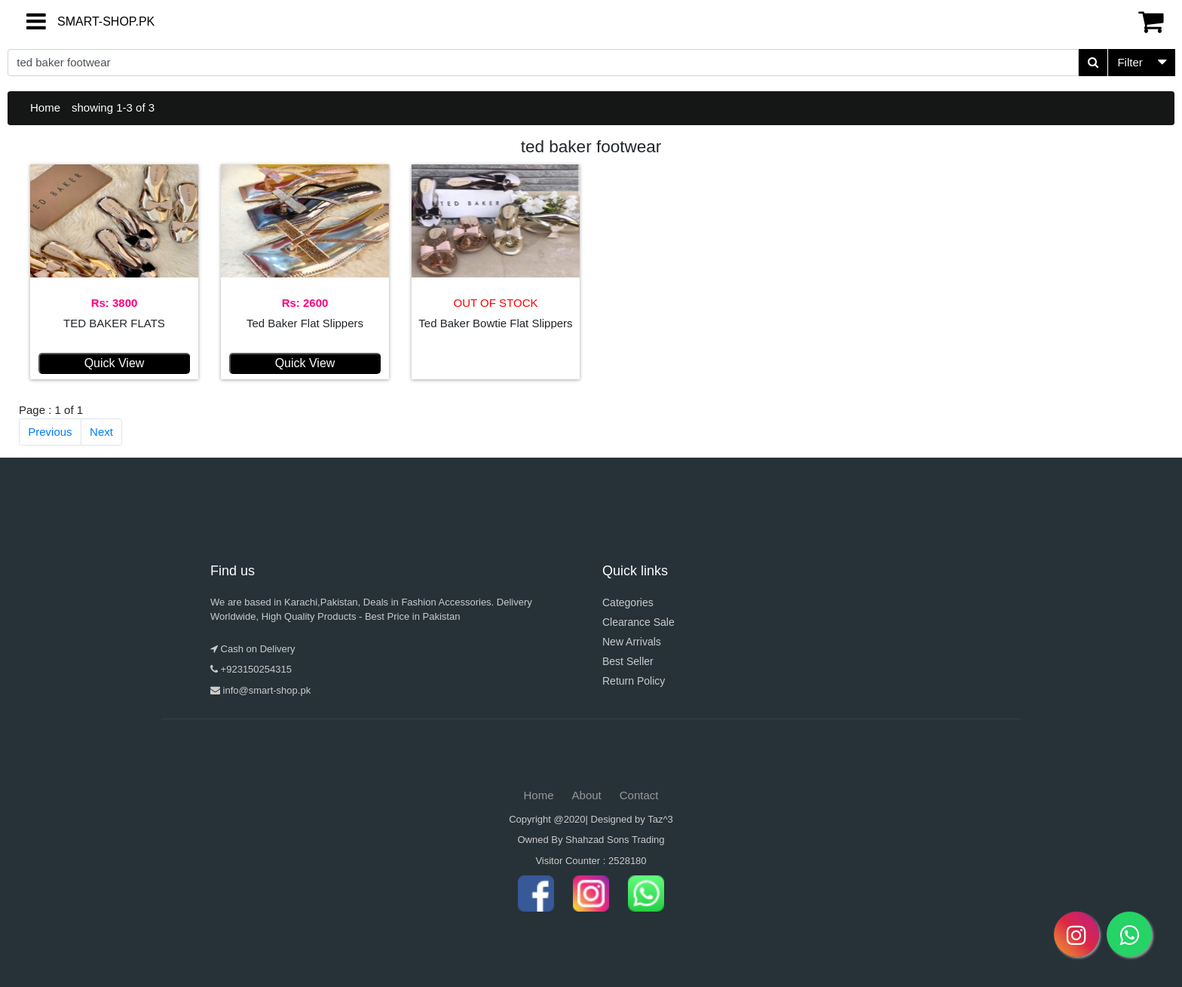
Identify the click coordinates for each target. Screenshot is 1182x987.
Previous (50, 431)
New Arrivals (631, 642)
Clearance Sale (638, 622)
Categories (628, 602)
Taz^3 (660, 819)
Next (101, 431)
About (587, 795)
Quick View (114, 363)
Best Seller (628, 661)
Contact (639, 795)
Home (45, 107)
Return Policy (633, 681)
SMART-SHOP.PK (79, 21)
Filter (1129, 62)
